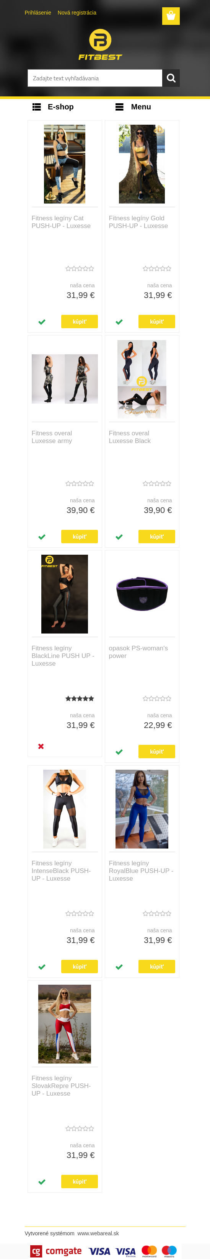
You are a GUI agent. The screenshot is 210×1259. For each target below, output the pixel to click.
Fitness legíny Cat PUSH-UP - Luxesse (61, 222)
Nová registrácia (77, 13)
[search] (171, 78)
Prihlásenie (38, 13)
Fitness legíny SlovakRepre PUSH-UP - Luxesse (61, 1086)
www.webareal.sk (98, 1233)
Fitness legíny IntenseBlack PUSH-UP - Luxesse (61, 871)
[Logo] (100, 44)
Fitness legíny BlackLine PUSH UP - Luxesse (63, 656)
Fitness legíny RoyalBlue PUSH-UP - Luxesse (141, 871)
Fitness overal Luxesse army (52, 437)
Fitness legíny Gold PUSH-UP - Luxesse (138, 222)
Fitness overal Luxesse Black (130, 437)
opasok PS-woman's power (138, 652)
